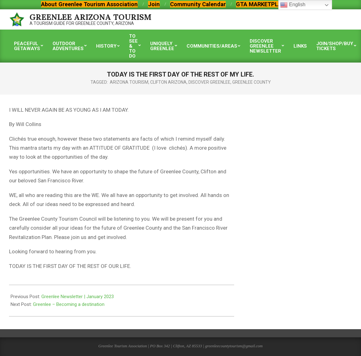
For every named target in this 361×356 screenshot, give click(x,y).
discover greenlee (209, 82)
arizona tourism (129, 82)
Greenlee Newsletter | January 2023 (77, 296)
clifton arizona (168, 82)
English (292, 5)
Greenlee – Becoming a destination (68, 304)
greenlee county (251, 82)
